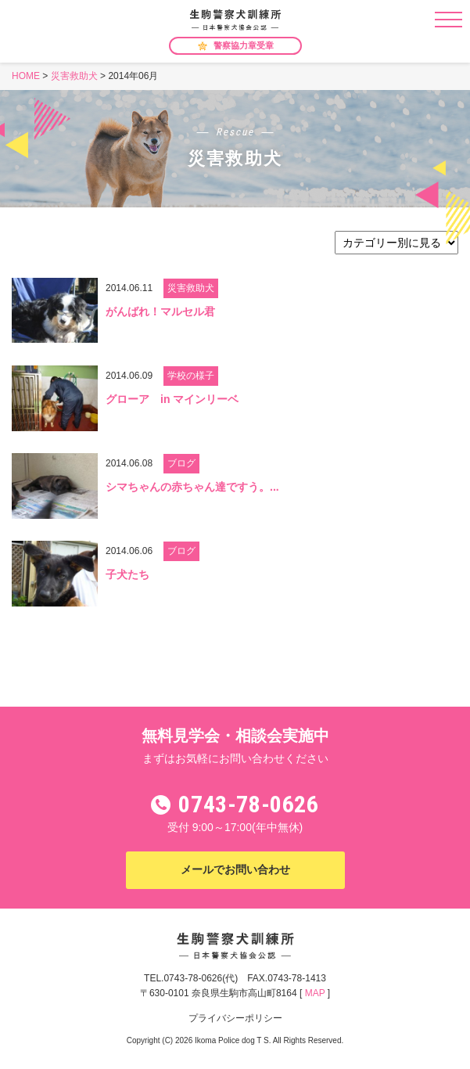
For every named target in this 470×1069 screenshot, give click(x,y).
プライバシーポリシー (235, 1018)
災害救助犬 (74, 75)
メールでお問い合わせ (235, 869)
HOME (26, 75)
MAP (315, 993)
